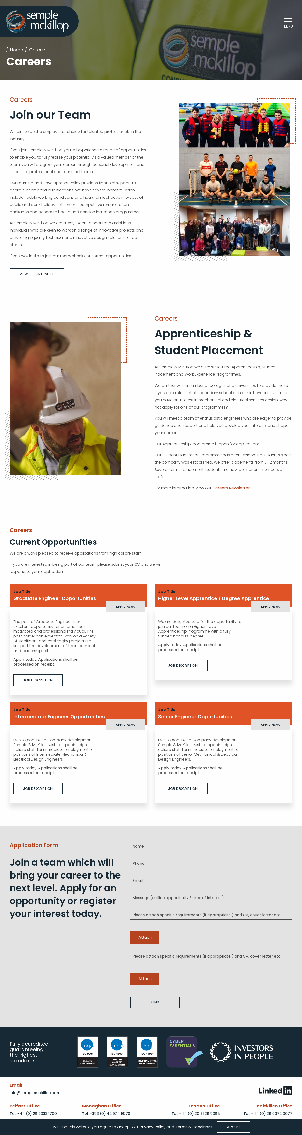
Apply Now (125, 606)
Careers (38, 50)
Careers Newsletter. (231, 488)
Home (16, 50)
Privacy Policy (151, 1126)
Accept (233, 1127)
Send (155, 1002)
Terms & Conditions (193, 1126)
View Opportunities (37, 273)
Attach (145, 937)
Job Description (38, 679)
